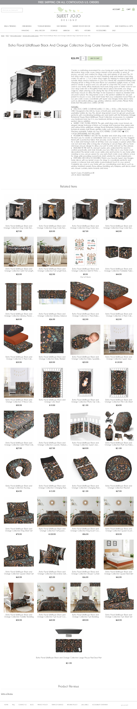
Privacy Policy (43, 704)
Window (66, 30)
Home (2, 35)
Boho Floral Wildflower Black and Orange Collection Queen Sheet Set (19, 573)
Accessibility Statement (100, 704)
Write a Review (7, 694)
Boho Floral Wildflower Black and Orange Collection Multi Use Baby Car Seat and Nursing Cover (119, 444)
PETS (77, 30)
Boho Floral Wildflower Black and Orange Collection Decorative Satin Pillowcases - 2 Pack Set (52, 573)
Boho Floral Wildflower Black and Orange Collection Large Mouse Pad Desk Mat (68, 658)
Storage (54, 30)
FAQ (13, 704)
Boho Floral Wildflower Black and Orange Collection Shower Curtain (85, 573)
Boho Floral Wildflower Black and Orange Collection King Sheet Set (19, 530)
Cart (129, 9)
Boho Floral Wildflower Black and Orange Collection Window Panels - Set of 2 (18, 315)
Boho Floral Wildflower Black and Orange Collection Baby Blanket (52, 358)
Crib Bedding (27, 26)
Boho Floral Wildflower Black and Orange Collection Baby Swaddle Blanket (85, 358)
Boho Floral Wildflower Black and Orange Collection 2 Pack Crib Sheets (119, 315)
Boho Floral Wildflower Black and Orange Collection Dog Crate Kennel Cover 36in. (52, 227)
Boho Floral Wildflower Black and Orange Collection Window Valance (52, 315)
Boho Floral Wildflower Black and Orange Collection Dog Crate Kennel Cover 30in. (19, 227)
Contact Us (22, 704)
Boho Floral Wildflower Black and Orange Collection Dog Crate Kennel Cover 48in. (118, 227)
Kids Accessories (102, 26)
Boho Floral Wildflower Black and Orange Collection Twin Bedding (85, 616)
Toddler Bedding (44, 26)
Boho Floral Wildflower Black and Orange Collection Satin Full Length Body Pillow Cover (18, 270)
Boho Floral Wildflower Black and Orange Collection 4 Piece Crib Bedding (19, 401)
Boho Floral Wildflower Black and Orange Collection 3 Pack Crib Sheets (19, 358)
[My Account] (123, 9)
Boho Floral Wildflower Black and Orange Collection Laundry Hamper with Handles (52, 444)
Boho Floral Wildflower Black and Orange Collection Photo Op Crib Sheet (85, 401)
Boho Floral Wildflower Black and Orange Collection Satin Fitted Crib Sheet (18, 444)
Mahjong (25, 30)
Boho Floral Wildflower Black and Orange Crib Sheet (52, 401)
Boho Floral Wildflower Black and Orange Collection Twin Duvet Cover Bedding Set (52, 616)
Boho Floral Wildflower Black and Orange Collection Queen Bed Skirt (118, 573)
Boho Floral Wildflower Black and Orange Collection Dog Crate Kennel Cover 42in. (85, 227)
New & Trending (10, 26)
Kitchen (87, 30)
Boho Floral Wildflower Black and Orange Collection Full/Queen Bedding (52, 530)
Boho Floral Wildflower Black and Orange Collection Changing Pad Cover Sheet (85, 487)
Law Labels (84, 704)
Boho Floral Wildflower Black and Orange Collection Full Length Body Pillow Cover (52, 270)
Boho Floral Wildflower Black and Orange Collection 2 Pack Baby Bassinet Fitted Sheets (85, 315)
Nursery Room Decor (81, 26)
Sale (113, 30)
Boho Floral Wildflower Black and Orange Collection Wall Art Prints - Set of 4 (85, 270)
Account (116, 9)
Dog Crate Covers (15, 35)
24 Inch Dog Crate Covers (30, 35)
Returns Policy (72, 704)
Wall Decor (40, 30)
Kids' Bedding (62, 26)
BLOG (32, 704)
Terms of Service (57, 704)
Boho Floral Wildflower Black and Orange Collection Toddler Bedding (19, 616)
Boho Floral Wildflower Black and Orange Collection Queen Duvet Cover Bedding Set (118, 530)
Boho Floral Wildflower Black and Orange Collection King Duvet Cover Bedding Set (85, 530)
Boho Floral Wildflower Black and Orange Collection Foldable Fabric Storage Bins (118, 270)
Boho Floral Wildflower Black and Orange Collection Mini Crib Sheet (119, 401)
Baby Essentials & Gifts (124, 26)
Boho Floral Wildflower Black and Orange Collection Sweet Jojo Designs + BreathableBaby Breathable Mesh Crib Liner (85, 444)
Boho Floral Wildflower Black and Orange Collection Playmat (119, 487)
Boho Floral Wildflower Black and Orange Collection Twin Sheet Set (118, 616)
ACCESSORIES (101, 30)
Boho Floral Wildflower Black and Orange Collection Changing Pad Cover (52, 487)
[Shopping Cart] (133, 9)
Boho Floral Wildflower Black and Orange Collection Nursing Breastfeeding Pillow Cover (19, 487)
